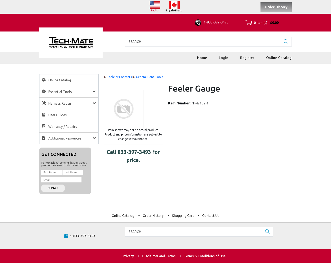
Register (247, 58)
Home (202, 58)
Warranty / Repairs (62, 127)
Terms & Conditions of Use (204, 256)
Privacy (128, 256)
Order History (276, 7)
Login (223, 58)
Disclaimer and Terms (159, 256)
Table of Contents (119, 77)
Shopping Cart (183, 216)
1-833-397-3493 (211, 22)
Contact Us (210, 216)
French (179, 10)
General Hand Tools (149, 77)
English (155, 10)
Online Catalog (279, 58)
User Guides (57, 115)
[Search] (208, 42)
